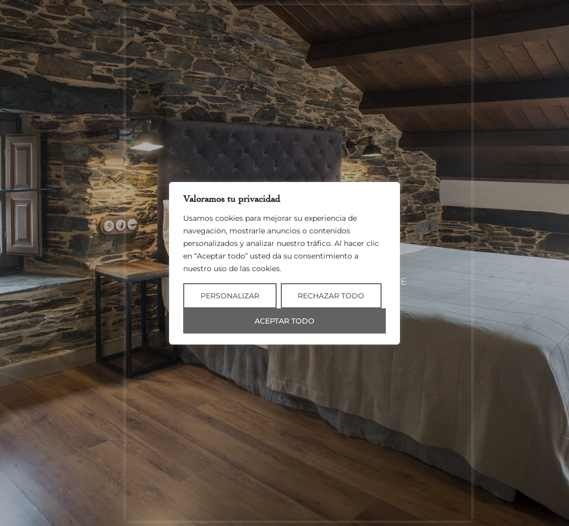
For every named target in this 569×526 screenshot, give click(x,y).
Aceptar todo (284, 321)
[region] (284, 263)
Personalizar (230, 295)
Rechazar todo (331, 295)
